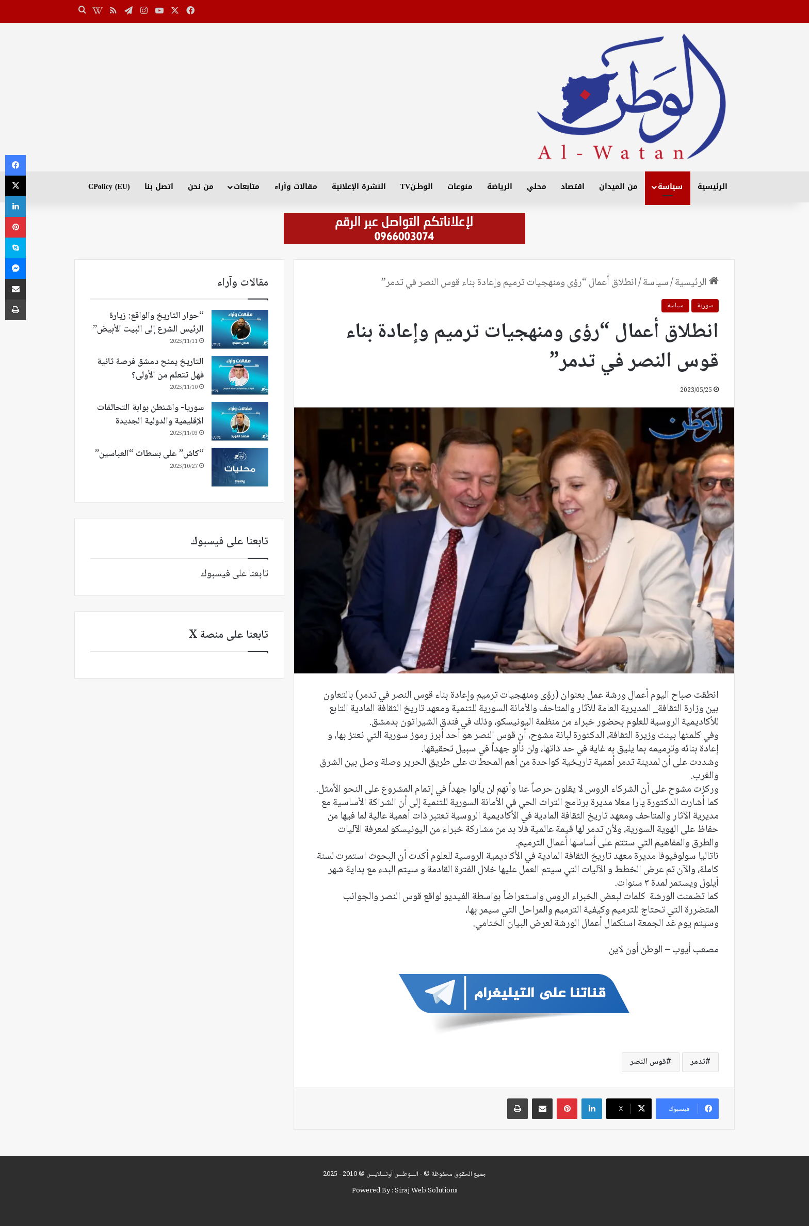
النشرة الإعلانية (359, 187)
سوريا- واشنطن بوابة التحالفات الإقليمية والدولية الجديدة (150, 414)
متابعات (247, 187)
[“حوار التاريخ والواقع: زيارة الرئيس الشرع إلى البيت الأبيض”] (240, 329)
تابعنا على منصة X (228, 635)
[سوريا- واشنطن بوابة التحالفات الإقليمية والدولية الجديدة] (240, 421)
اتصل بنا (158, 187)
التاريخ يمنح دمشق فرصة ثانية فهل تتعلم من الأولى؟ (150, 368)
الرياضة (499, 187)
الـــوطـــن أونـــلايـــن (392, 1174)
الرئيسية (712, 187)
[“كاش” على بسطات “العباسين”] (240, 467)
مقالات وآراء (295, 187)
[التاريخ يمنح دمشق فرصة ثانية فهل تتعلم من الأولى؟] (240, 375)
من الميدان (618, 187)
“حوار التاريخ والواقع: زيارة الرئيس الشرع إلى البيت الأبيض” (148, 322)
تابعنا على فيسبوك (234, 574)
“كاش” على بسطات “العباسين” (149, 454)
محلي (536, 187)
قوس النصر (648, 1062)
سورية (705, 305)
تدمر (697, 1062)
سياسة (670, 187)
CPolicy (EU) (109, 187)
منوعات (460, 187)
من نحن (201, 187)
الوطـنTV (416, 187)
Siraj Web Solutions (426, 1191)
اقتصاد (573, 187)
